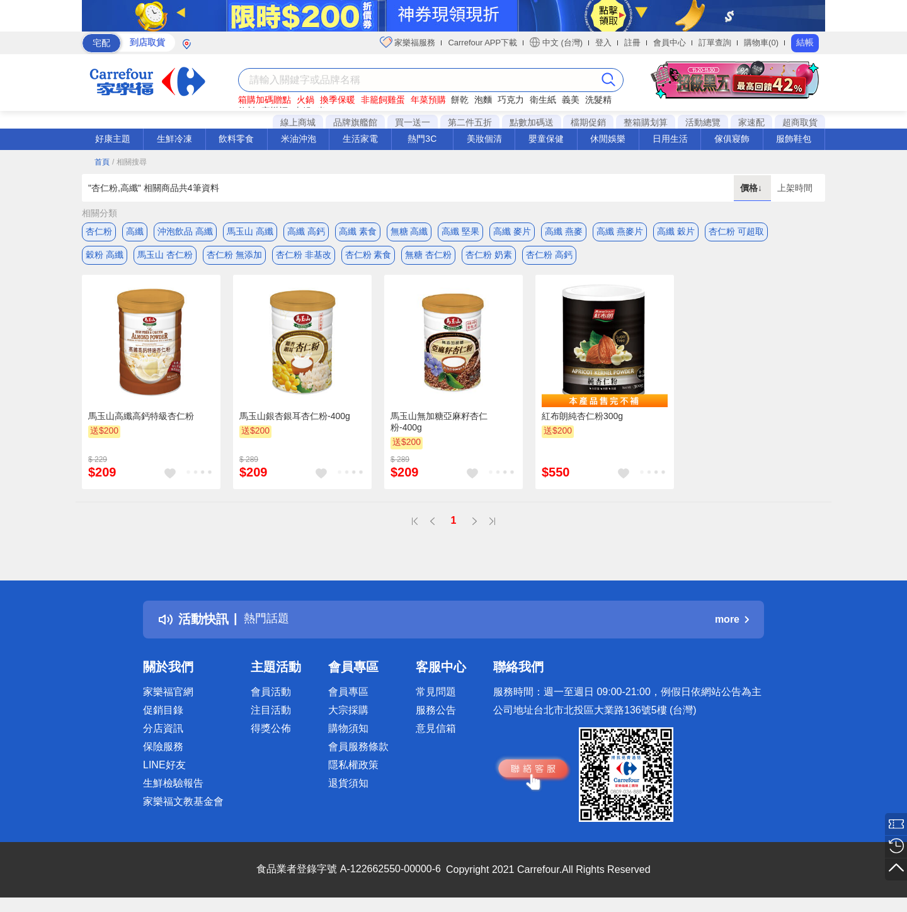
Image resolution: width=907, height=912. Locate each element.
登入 (603, 42)
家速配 (751, 122)
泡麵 (483, 100)
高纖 (135, 231)
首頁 (102, 162)
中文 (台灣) (556, 42)
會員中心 (669, 42)
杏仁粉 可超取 (736, 231)
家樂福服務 (408, 42)
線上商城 (298, 122)
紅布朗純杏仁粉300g (582, 420)
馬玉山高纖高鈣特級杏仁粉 (141, 420)
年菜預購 (428, 100)
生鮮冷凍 (174, 139)
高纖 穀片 (676, 231)
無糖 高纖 (409, 231)
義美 (570, 100)
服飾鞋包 (793, 139)
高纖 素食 (358, 231)
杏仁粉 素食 (368, 256)
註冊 (632, 42)
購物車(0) (761, 42)
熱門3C (422, 139)
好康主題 (112, 139)
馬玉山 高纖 (250, 231)
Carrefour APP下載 (482, 42)
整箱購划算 (646, 122)
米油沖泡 (298, 139)
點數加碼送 (532, 122)
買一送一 (412, 122)
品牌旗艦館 (355, 122)
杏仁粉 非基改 (303, 256)
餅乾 (460, 100)
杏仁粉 (99, 231)
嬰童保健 (546, 139)
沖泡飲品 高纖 (185, 231)
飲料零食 (236, 139)
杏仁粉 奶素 (488, 256)
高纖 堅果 (460, 231)
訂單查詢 (715, 42)
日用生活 (670, 139)
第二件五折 (470, 122)
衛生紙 (543, 100)
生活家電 (360, 139)
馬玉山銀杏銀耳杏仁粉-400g (294, 420)
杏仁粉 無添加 (234, 256)
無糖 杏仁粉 (428, 256)
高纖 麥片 (512, 231)
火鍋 (305, 100)
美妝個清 (484, 139)
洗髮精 (598, 100)
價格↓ (752, 188)
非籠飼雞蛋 (383, 100)
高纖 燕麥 (564, 231)
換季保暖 (337, 100)
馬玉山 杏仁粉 (165, 256)
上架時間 (795, 188)
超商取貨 (800, 122)
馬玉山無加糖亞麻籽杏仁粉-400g (439, 426)
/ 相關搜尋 (129, 162)
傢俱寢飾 (732, 139)
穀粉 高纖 (104, 256)
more (732, 623)
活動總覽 (703, 122)
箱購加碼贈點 (264, 100)
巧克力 (511, 100)
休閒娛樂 (607, 139)
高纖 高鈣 (306, 231)
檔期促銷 (588, 122)
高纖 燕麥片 (619, 231)
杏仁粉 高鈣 (549, 256)
